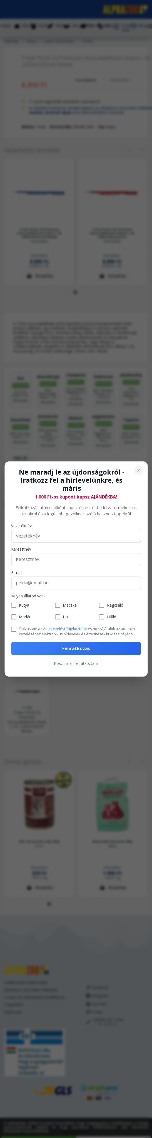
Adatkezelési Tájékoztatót (65, 628)
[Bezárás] (138, 470)
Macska (70, 605)
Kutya (24, 605)
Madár (25, 617)
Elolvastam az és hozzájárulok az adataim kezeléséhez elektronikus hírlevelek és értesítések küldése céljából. (77, 631)
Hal (66, 617)
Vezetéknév (21, 526)
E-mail (16, 572)
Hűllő (111, 617)
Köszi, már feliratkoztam (76, 663)
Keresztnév (21, 549)
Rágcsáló (115, 605)
